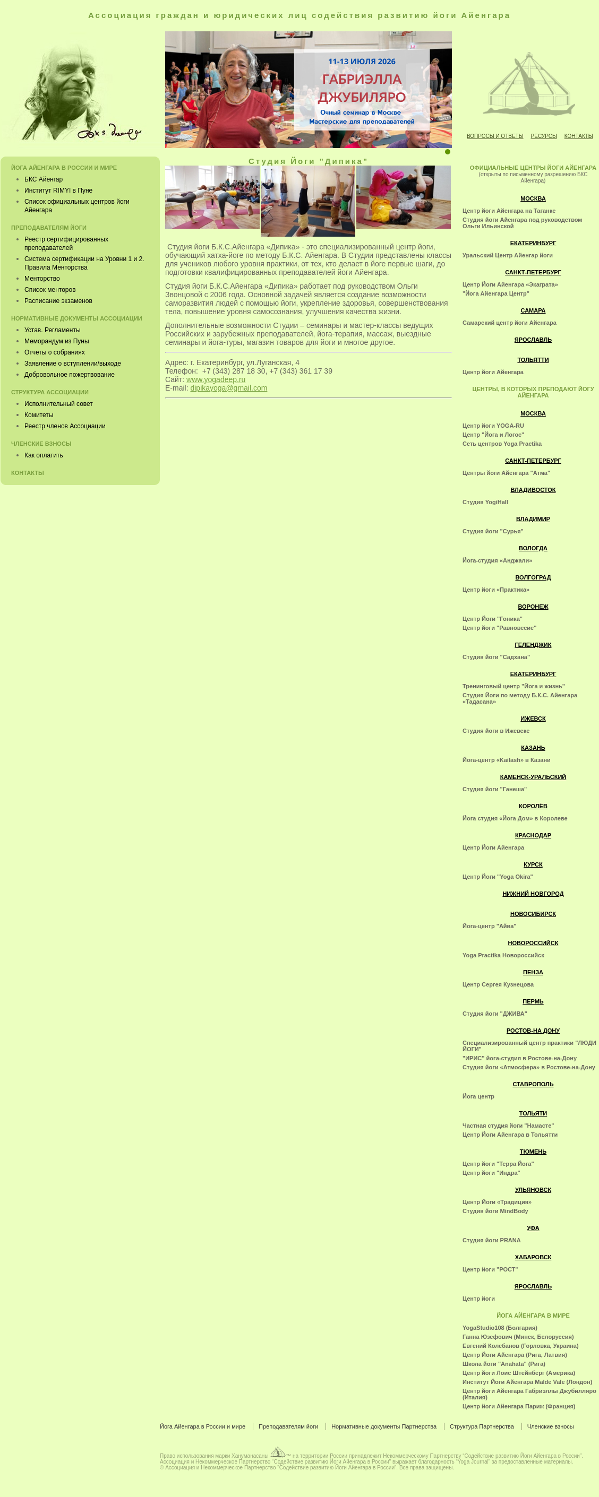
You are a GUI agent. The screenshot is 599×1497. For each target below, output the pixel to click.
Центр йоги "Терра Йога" (498, 1164)
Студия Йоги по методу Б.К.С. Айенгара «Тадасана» (520, 698)
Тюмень (533, 1151)
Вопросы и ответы (495, 136)
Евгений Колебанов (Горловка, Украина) (521, 1346)
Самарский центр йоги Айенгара (510, 322)
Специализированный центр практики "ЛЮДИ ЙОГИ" (529, 1046)
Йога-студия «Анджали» (497, 560)
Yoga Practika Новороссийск (503, 955)
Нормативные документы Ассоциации (76, 318)
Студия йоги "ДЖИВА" (495, 1013)
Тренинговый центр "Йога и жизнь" (514, 686)
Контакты (578, 136)
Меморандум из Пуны (56, 341)
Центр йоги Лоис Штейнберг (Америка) (519, 1373)
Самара (532, 310)
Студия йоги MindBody (495, 1211)
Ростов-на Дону (533, 1030)
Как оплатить (43, 455)
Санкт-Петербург (533, 272)
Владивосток (532, 490)
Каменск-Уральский (533, 777)
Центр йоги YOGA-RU (493, 425)
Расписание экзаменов (58, 301)
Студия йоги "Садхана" (496, 657)
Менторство (42, 278)
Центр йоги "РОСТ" (490, 1269)
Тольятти (533, 360)
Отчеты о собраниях (54, 352)
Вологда (533, 548)
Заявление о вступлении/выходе (72, 363)
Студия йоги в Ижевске (496, 731)
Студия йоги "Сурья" (493, 531)
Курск (533, 864)
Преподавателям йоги (49, 227)
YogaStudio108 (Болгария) (500, 1328)
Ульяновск (533, 1190)
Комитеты (38, 415)
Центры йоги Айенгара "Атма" (506, 473)
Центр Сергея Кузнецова (498, 984)
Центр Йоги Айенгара (493, 847)
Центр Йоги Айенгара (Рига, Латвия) (515, 1355)
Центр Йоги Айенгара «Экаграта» (510, 284)
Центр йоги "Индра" (491, 1173)
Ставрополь (532, 1084)
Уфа (533, 1228)
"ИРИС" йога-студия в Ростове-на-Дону (520, 1058)
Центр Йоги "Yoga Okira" (498, 876)
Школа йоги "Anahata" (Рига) (504, 1364)
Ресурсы (544, 136)
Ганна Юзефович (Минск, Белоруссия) (518, 1337)
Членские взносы (41, 443)
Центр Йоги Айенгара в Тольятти (510, 1134)
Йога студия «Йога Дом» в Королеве (515, 818)
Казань (533, 748)
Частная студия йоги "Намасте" (508, 1125)
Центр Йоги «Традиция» (497, 1202)
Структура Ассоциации (50, 392)
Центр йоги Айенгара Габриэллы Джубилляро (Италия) (529, 1394)
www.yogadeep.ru (215, 379)
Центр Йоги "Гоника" (493, 619)
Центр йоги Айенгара (493, 372)
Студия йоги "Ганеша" (495, 789)
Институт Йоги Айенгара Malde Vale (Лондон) (527, 1382)
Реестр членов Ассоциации (65, 426)
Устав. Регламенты (52, 330)
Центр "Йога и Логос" (493, 434)
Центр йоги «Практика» (496, 589)
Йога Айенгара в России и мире (64, 168)
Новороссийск (533, 943)
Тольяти (533, 1113)
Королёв (533, 806)
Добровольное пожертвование (69, 374)
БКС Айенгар (43, 179)
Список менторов (50, 289)
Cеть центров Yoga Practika (502, 443)
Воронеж (533, 606)
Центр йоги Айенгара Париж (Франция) (519, 1406)
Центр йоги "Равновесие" (499, 628)
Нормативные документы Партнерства (384, 1426)
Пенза (533, 972)
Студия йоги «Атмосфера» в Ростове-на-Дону (529, 1067)
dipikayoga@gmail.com (228, 388)
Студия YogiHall (485, 502)
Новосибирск (533, 914)
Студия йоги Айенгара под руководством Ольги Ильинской (523, 223)
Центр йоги (479, 1298)
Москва (533, 198)
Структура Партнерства (482, 1426)
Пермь (533, 1001)
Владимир (533, 519)
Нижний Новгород (532, 893)
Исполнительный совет (58, 404)
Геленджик (533, 645)
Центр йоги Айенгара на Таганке (509, 210)
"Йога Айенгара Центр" (496, 293)
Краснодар (533, 835)
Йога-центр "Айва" (490, 926)
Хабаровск (533, 1257)
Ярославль (533, 339)
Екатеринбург (533, 243)
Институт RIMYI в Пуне (58, 190)
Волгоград (533, 577)
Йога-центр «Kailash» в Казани (507, 760)
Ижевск (532, 718)
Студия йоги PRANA (492, 1240)
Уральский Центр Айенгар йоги (508, 255)
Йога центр (478, 1096)
